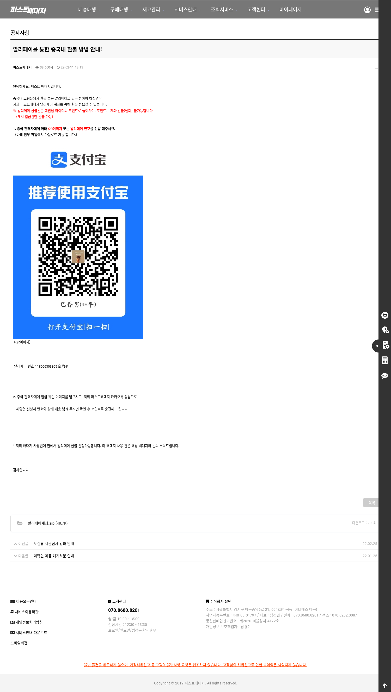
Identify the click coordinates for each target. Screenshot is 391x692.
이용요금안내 (23, 601)
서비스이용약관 (24, 611)
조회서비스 (222, 9)
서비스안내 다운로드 (28, 632)
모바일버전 (18, 642)
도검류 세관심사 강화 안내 (54, 543)
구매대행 (119, 9)
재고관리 (151, 9)
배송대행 (87, 9)
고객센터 (256, 9)
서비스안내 (185, 9)
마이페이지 (290, 9)
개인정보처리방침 (26, 622)
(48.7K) (48, 523)
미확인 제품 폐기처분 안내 (54, 555)
